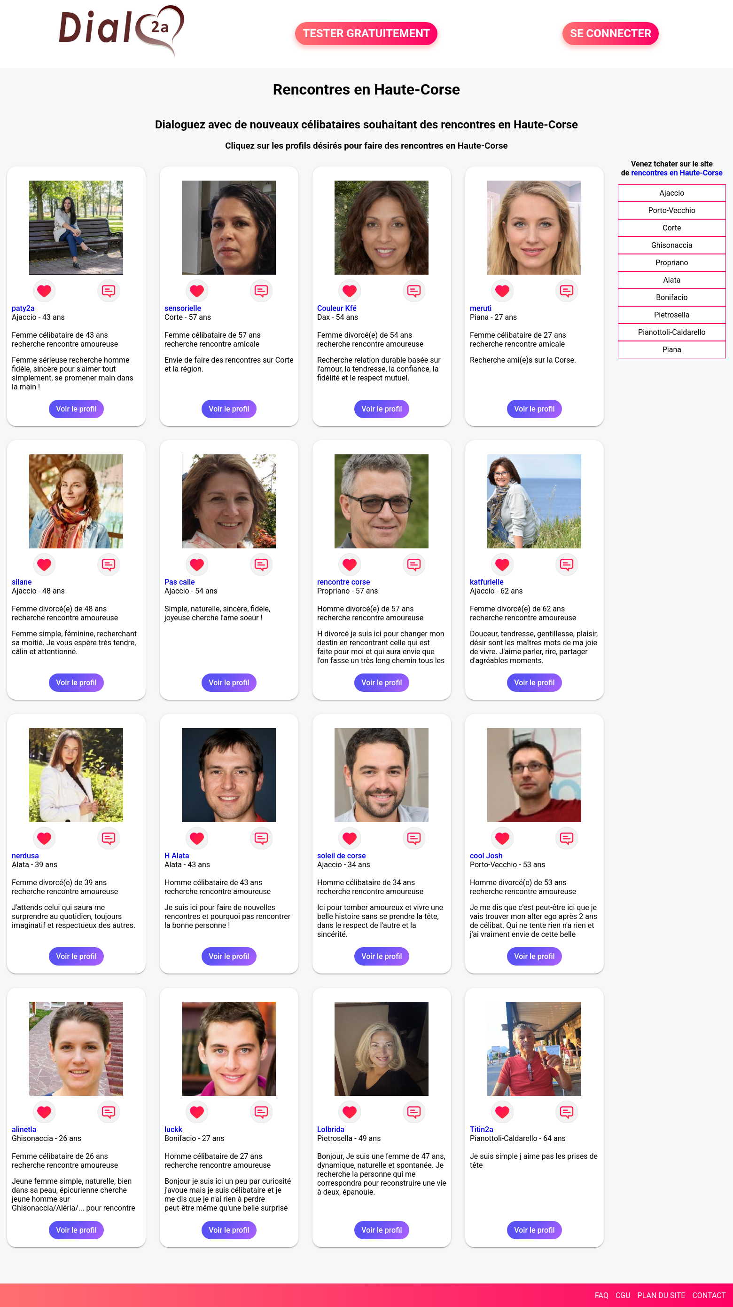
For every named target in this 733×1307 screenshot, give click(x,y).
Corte (672, 227)
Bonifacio (671, 297)
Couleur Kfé (337, 308)
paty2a (23, 308)
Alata (671, 280)
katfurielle (487, 582)
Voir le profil (76, 408)
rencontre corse (343, 582)
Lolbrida (330, 1129)
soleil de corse (341, 855)
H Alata (176, 855)
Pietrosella (671, 314)
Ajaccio (672, 193)
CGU (623, 1295)
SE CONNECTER (610, 33)
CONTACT (709, 1295)
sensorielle (182, 308)
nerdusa (25, 855)
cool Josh (486, 855)
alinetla (24, 1129)
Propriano (671, 262)
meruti (480, 308)
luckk (173, 1129)
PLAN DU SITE (662, 1295)
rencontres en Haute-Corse (677, 172)
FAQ (601, 1295)
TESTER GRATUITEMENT (366, 33)
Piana (672, 349)
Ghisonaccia (672, 245)
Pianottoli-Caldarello (672, 332)
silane (22, 582)
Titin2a (481, 1129)
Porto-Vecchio (671, 210)
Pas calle (179, 582)
